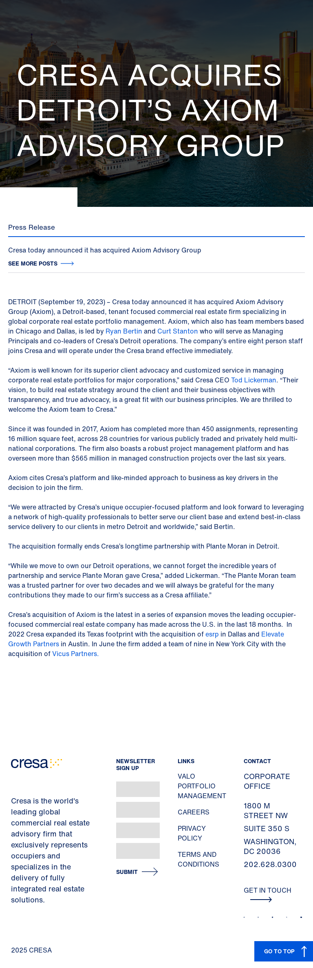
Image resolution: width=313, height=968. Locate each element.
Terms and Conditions (198, 859)
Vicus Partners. (75, 654)
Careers (193, 812)
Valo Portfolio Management (202, 786)
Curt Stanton (177, 331)
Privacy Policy (192, 833)
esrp (212, 634)
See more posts (32, 263)
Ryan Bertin (124, 331)
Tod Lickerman (253, 380)
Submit (127, 872)
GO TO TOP (279, 951)
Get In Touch (267, 893)
